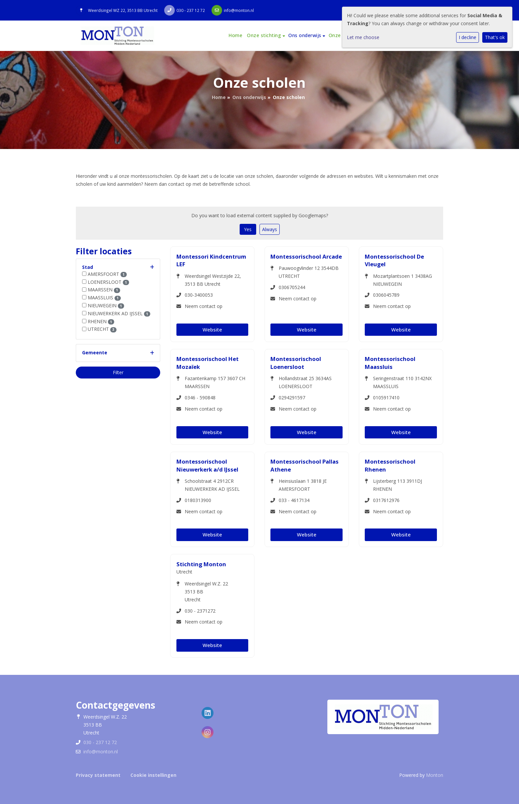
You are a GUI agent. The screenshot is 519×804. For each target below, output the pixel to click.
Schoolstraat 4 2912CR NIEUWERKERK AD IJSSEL (212, 485)
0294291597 (292, 397)
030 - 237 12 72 (190, 10)
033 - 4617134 (294, 500)
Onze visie (341, 35)
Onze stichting (265, 35)
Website (212, 329)
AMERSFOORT (107, 274)
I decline (467, 37)
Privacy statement (98, 775)
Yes (248, 229)
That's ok (495, 37)
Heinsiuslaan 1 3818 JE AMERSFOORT (303, 485)
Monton (434, 775)
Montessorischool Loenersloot (295, 363)
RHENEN (101, 321)
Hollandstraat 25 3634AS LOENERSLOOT (305, 382)
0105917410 (386, 397)
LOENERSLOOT (108, 282)
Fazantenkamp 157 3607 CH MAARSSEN (215, 382)
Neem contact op (203, 306)
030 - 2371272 (200, 611)
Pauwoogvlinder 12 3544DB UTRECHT (309, 272)
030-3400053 (199, 295)
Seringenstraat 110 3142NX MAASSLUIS (402, 382)
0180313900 (198, 500)
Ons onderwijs (305, 35)
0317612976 (386, 500)
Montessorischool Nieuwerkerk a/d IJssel (207, 465)
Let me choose (363, 37)
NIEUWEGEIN (106, 305)
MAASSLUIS (104, 297)
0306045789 (386, 295)
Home (235, 35)
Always (269, 229)
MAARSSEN (104, 289)
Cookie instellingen (153, 775)
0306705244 (292, 287)
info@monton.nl (239, 10)
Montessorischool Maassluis (390, 363)
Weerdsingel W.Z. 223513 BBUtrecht (206, 591)
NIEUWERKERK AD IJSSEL (119, 313)
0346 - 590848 (200, 397)
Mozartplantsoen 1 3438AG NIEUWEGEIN (402, 280)
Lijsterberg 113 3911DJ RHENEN (397, 485)
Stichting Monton (201, 564)
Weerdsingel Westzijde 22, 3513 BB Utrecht (213, 280)
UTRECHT (102, 329)
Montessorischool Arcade (306, 256)
